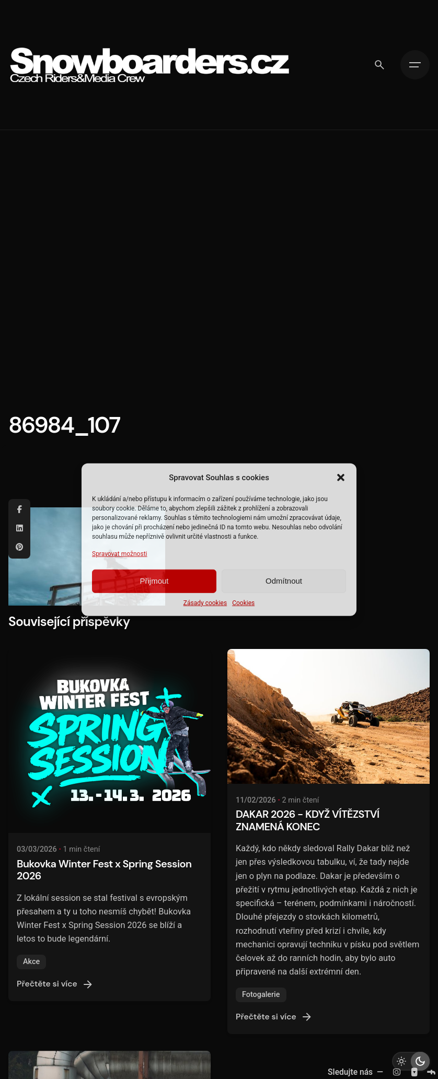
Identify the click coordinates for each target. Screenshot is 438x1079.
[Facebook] (19, 510)
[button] (341, 477)
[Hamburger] (415, 64)
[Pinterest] (19, 547)
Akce (31, 961)
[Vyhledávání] (379, 64)
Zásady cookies (205, 603)
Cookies (243, 603)
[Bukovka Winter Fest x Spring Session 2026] (109, 741)
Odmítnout (284, 580)
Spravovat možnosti (119, 553)
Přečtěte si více (55, 984)
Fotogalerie (261, 994)
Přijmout (154, 580)
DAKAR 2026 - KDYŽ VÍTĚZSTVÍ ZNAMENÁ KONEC (307, 820)
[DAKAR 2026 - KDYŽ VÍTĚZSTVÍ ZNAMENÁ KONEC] (328, 716)
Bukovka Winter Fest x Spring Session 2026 (104, 870)
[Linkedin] (19, 528)
